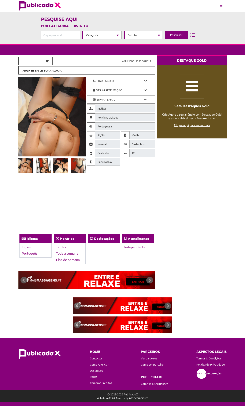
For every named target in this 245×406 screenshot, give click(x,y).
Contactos (96, 358)
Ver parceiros (149, 358)
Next (149, 280)
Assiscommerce (138, 398)
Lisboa (44, 70)
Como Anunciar (99, 364)
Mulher (28, 70)
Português (29, 253)
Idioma (32, 238)
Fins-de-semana (68, 259)
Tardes (61, 247)
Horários (67, 238)
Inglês (26, 247)
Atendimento (138, 238)
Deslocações (104, 238)
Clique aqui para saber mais (192, 125)
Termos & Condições (209, 358)
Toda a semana (67, 253)
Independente (134, 247)
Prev (24, 280)
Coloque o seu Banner (154, 383)
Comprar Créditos (101, 383)
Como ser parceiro (152, 364)
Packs (93, 376)
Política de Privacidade (210, 364)
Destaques (96, 370)
